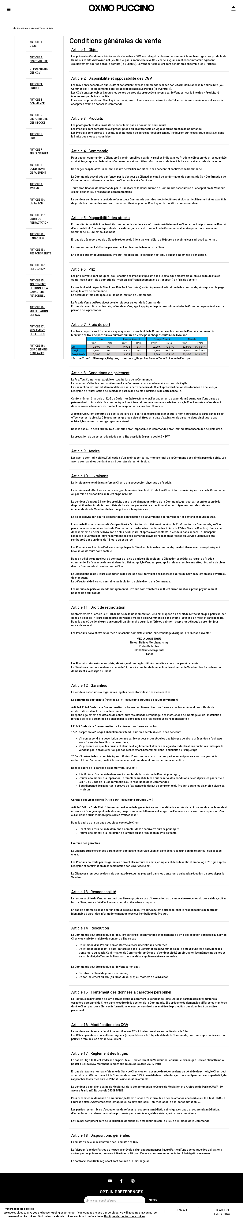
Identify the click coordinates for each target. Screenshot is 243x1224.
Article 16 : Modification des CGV (99, 1024)
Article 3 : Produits (87, 118)
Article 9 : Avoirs (85, 451)
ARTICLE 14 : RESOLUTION (38, 267)
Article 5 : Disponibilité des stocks (100, 217)
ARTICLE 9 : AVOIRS (36, 186)
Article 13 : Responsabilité (93, 892)
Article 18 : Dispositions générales (100, 1135)
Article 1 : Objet (84, 49)
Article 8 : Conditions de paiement (100, 373)
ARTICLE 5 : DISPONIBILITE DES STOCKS (39, 119)
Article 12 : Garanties (89, 685)
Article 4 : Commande (89, 151)
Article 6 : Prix (83, 269)
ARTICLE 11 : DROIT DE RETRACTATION (39, 219)
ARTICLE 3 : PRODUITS (36, 86)
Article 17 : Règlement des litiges (99, 1053)
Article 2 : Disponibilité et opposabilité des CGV (111, 78)
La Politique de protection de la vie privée (96, 998)
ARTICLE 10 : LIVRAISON (37, 201)
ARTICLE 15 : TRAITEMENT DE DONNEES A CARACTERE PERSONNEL (39, 288)
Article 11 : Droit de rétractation (98, 607)
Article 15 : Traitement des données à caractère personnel (121, 992)
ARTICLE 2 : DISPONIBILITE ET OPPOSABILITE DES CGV (39, 65)
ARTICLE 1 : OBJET (36, 44)
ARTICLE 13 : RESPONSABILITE (40, 251)
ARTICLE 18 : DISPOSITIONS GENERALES (39, 349)
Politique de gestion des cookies (124, 1216)
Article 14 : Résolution (90, 928)
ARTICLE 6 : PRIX (36, 136)
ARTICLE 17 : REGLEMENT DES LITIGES (37, 330)
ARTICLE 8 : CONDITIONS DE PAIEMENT (38, 169)
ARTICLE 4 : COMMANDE (37, 101)
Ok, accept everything (222, 1212)
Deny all (182, 1210)
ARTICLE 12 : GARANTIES (37, 236)
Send (153, 1200)
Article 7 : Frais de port (90, 324)
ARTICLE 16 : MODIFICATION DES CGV (39, 311)
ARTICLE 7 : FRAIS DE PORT (39, 151)
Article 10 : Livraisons (89, 476)
